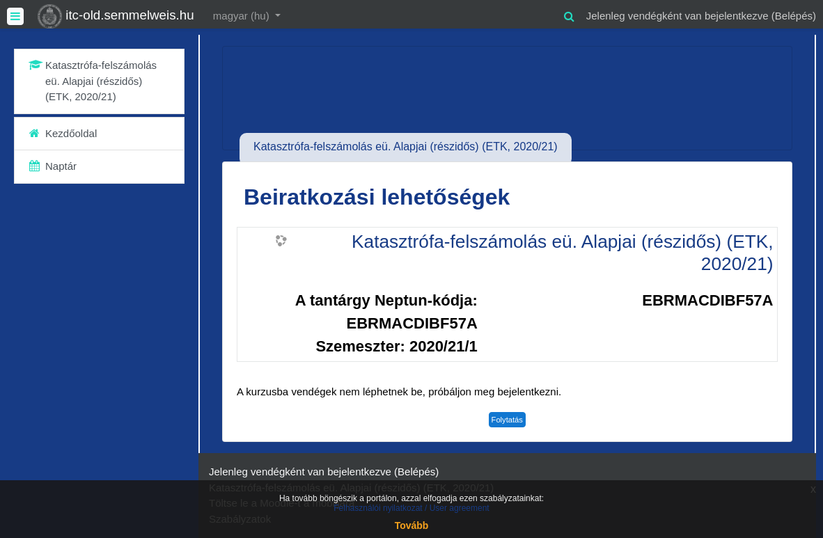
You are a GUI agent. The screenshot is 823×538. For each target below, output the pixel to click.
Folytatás (507, 420)
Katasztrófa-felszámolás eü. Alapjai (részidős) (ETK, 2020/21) (562, 252)
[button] (569, 14)
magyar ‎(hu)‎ (242, 16)
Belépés (794, 16)
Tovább (412, 525)
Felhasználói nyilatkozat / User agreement (411, 508)
